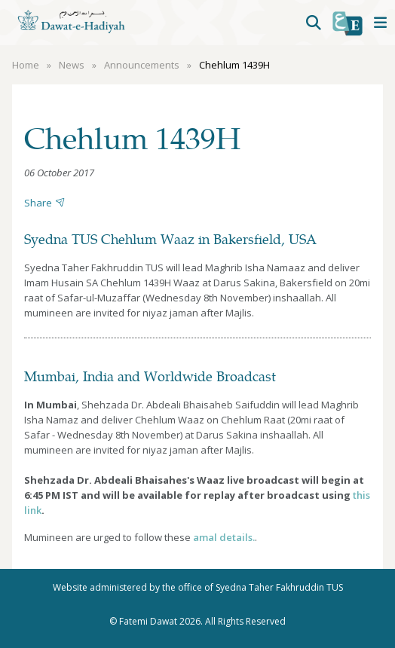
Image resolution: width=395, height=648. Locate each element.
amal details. (224, 537)
